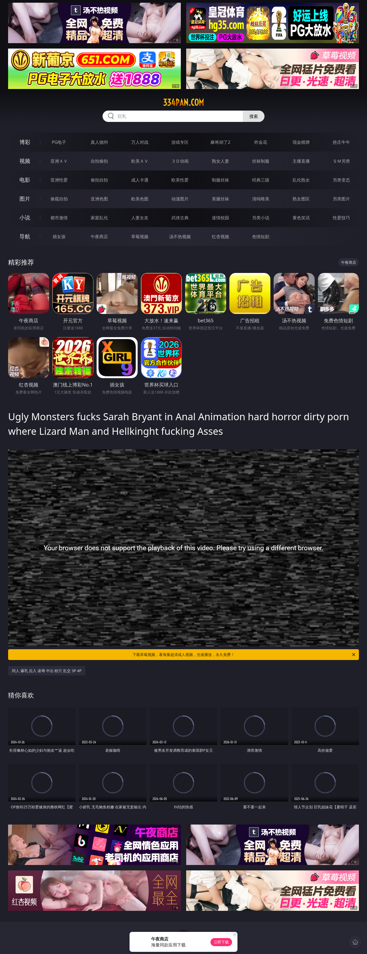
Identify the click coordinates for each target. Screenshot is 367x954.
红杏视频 (220, 237)
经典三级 (260, 180)
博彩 (24, 142)
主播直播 (301, 161)
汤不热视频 (180, 237)
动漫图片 (180, 199)
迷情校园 (220, 218)
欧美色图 (139, 199)
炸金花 (260, 142)
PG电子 (59, 142)
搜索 (253, 116)
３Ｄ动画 (180, 161)
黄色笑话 (301, 218)
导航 (24, 236)
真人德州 (99, 142)
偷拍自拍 (99, 180)
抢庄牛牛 (341, 142)
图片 (24, 198)
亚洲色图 (99, 199)
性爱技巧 (341, 218)
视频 (24, 161)
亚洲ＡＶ (59, 161)
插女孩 (59, 237)
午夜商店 (99, 237)
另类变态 (341, 180)
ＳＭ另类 (341, 161)
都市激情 (59, 218)
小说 (24, 217)
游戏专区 (180, 142)
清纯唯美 (260, 199)
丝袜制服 (260, 161)
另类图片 (341, 199)
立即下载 (221, 942)
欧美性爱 (180, 180)
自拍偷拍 (99, 161)
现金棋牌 (301, 142)
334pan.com (183, 102)
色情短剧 (260, 237)
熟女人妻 (220, 161)
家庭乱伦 (99, 218)
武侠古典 (180, 218)
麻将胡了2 (220, 142)
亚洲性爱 (59, 180)
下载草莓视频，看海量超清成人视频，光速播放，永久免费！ (244, 654)
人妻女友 (139, 218)
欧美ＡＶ (139, 161)
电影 (24, 179)
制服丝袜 (220, 180)
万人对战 (139, 142)
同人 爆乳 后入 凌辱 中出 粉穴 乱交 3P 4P (46, 670)
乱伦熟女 (301, 180)
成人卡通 (139, 180)
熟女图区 (301, 199)
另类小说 (260, 218)
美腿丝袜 (220, 199)
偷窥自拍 (59, 199)
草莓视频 (139, 237)
